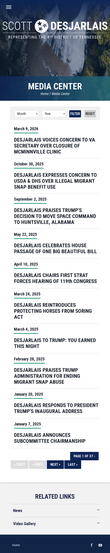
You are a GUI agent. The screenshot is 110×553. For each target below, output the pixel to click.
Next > (55, 464)
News (17, 510)
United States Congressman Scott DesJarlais (55, 28)
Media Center (61, 94)
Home (45, 94)
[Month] (26, 113)
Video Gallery (24, 523)
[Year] (54, 113)
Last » (73, 464)
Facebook (91, 545)
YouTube (100, 545)
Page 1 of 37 (84, 456)
